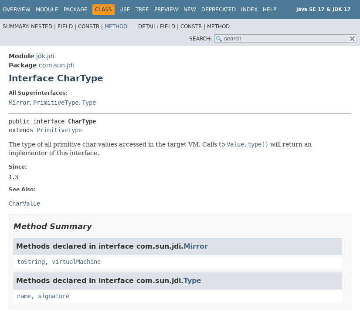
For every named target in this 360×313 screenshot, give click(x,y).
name (24, 296)
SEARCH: (200, 39)
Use (124, 10)
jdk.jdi (45, 56)
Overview (17, 10)
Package (76, 10)
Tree (142, 10)
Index (249, 10)
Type (89, 102)
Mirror (19, 102)
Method (116, 26)
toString (31, 261)
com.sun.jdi (56, 65)
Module (47, 10)
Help (269, 10)
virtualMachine (76, 261)
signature (53, 296)
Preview (166, 10)
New (189, 10)
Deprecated (218, 10)
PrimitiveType (55, 102)
